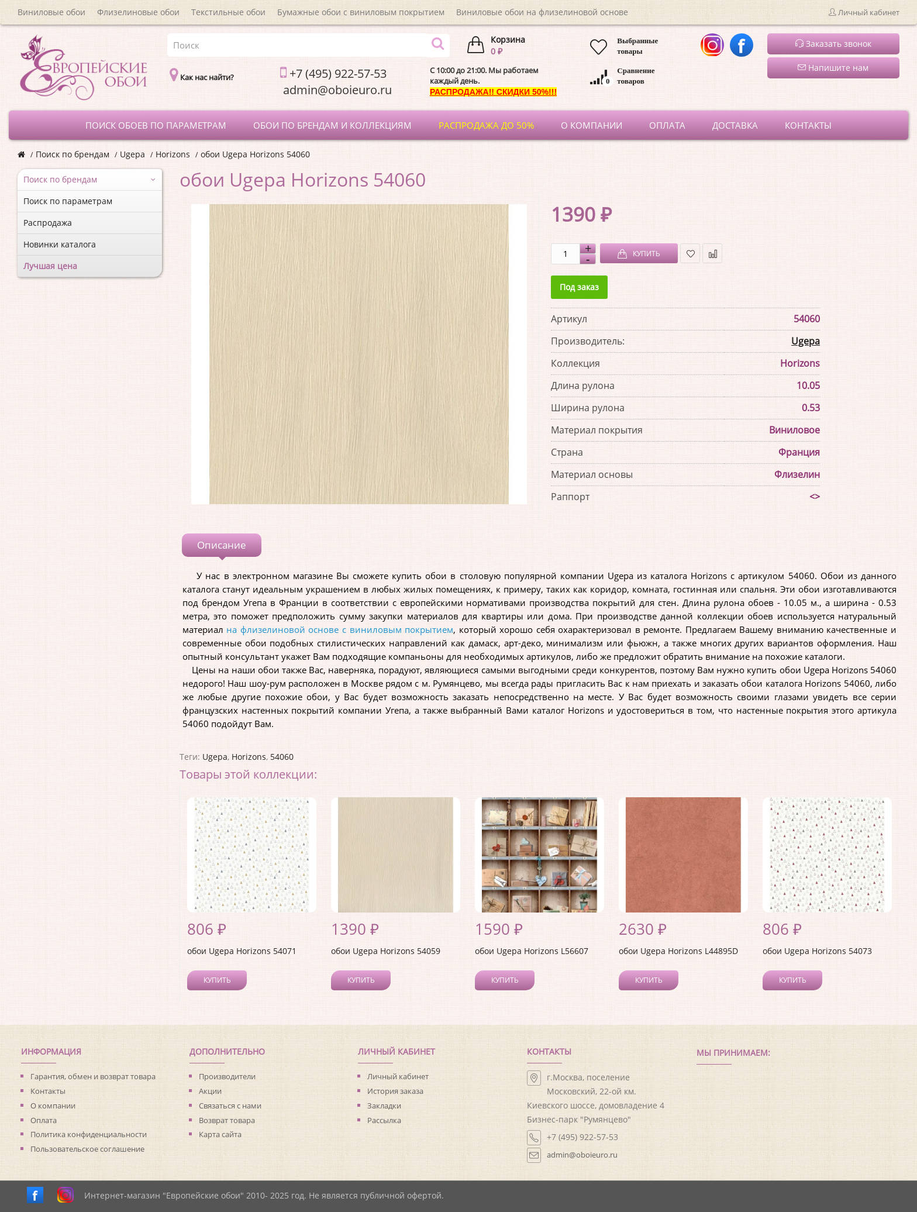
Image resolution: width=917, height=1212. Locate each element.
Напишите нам (833, 67)
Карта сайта (220, 1134)
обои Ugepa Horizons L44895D (678, 950)
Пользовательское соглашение (87, 1149)
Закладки (384, 1105)
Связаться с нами (230, 1105)
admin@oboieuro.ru (582, 1154)
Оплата (43, 1120)
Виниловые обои (51, 12)
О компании (52, 1105)
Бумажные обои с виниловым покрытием (360, 12)
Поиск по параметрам (67, 200)
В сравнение (712, 253)
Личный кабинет (398, 1076)
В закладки (690, 253)
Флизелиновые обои (138, 12)
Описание (221, 545)
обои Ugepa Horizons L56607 (531, 950)
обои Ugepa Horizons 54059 (385, 950)
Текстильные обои (228, 12)
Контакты (48, 1091)
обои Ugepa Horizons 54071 (242, 950)
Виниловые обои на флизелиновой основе (542, 12)
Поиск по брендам (72, 154)
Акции (210, 1091)
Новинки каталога (59, 244)
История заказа (395, 1091)
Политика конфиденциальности (88, 1134)
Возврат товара (227, 1120)
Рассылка (384, 1120)
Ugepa (132, 154)
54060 (282, 756)
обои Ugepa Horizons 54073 (817, 950)
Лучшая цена (50, 265)
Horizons (173, 154)
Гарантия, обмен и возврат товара (93, 1076)
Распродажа (47, 222)
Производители (227, 1076)
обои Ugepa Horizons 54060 (255, 154)
